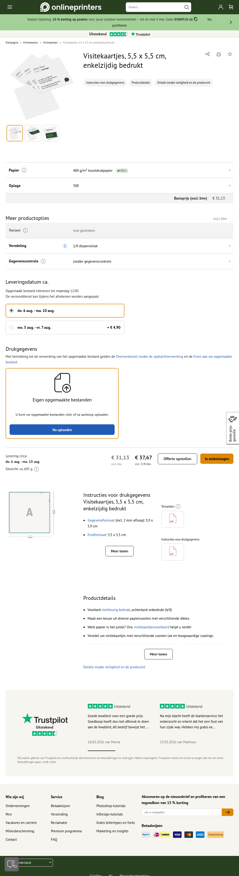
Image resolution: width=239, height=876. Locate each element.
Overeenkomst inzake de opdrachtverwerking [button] (149, 355)
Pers (9, 817)
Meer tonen (119, 550)
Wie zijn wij (15, 799)
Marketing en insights (112, 834)
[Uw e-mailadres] (182, 815)
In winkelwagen (215, 458)
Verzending (59, 817)
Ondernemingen (18, 809)
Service (56, 799)
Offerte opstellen (173, 458)
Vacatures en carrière (21, 826)
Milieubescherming (20, 834)
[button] (42, 86)
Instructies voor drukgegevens (105, 83)
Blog (100, 799)
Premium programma (66, 834)
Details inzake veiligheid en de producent (183, 83)
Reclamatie (59, 826)
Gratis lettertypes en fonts (115, 826)
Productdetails (141, 83)
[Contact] (12, 864)
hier (53, 765)
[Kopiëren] (196, 20)
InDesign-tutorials (109, 817)
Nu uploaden (62, 429)
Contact (11, 842)
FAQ (54, 842)
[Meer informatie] (23, 170)
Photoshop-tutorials (110, 809)
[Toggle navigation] (10, 7)
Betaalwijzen (60, 809)
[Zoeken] (154, 7)
